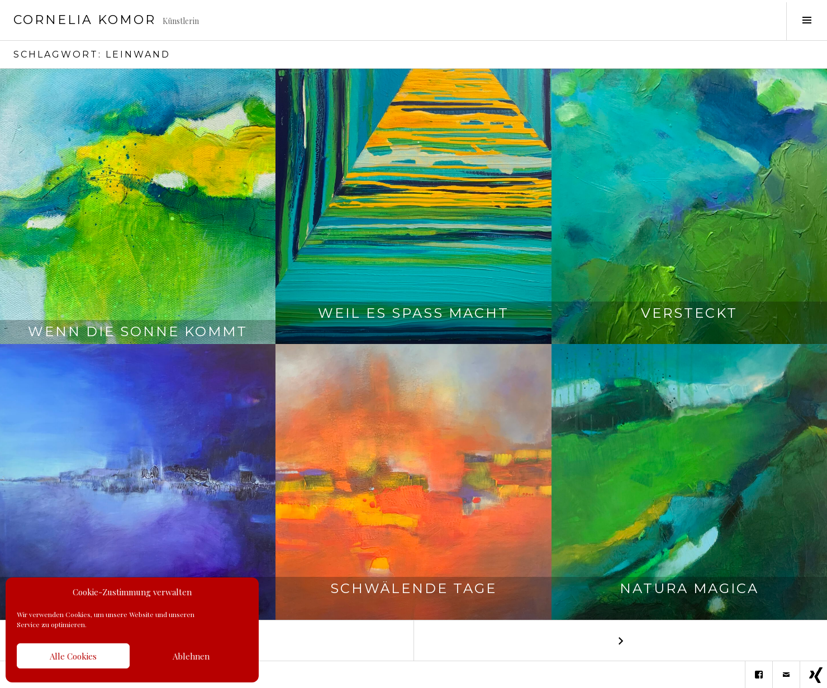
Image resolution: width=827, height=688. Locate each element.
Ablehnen (191, 656)
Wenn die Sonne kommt (138, 331)
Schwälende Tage (413, 597)
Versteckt (689, 322)
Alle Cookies (73, 656)
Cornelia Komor (84, 19)
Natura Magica (689, 597)
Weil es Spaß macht (413, 322)
